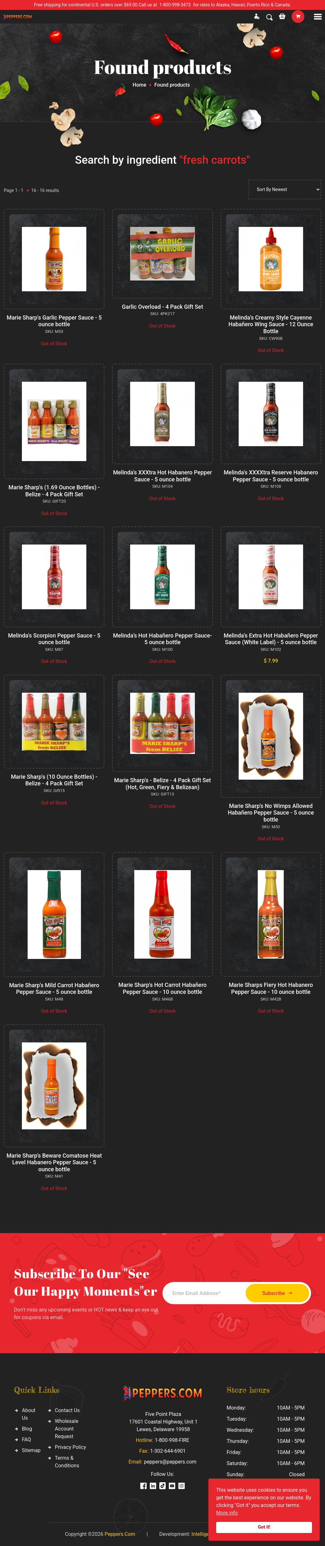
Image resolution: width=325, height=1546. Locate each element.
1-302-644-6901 (168, 1451)
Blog (27, 1429)
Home (139, 85)
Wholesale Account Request (66, 1428)
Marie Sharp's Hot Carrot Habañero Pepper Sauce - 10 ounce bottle (162, 988)
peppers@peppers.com (170, 1462)
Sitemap (31, 1450)
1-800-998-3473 (175, 4)
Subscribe (276, 1293)
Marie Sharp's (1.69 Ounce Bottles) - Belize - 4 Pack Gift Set (54, 491)
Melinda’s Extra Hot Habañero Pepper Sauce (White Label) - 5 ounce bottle (270, 639)
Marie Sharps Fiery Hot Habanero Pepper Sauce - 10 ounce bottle (271, 988)
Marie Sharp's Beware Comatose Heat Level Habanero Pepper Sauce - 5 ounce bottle (54, 1162)
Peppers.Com (119, 1534)
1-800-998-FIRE (172, 1440)
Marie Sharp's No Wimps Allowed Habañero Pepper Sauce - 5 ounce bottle (271, 813)
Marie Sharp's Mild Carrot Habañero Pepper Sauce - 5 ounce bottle (54, 988)
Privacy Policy (70, 1447)
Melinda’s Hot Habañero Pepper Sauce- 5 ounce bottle (162, 639)
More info (227, 1513)
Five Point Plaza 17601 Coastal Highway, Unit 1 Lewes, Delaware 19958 (163, 1421)
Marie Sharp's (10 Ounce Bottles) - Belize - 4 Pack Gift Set (53, 780)
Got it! (264, 1527)
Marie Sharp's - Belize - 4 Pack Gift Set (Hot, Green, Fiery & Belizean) (162, 783)
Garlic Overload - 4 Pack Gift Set (162, 306)
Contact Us (67, 1410)
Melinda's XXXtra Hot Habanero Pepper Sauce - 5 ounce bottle (162, 476)
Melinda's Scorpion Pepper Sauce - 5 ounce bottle (54, 639)
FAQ (26, 1440)
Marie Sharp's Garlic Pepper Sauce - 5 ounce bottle (54, 321)
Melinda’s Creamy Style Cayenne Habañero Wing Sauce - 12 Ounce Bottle (271, 324)
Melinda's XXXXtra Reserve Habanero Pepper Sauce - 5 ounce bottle (270, 476)
